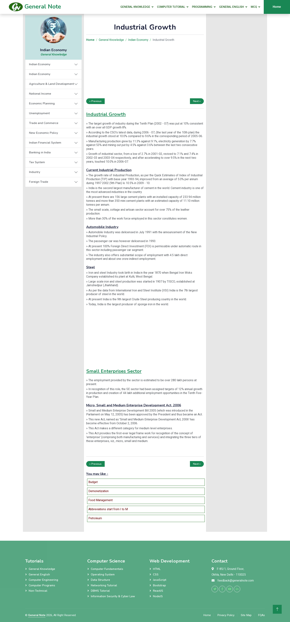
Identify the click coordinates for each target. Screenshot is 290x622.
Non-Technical (38, 591)
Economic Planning (42, 103)
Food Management (100, 500)
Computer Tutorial (171, 7)
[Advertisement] (145, 71)
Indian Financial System (45, 143)
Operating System (103, 574)
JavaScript (159, 580)
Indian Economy (39, 64)
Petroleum (95, 518)
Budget (93, 482)
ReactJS (158, 591)
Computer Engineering (43, 580)
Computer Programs (42, 585)
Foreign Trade (38, 182)
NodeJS (158, 596)
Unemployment (39, 113)
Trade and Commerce (43, 123)
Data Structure (100, 580)
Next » (197, 101)
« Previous (95, 101)
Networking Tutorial (104, 585)
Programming (202, 7)
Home (277, 6)
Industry (34, 172)
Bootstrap (159, 585)
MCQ (254, 7)
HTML (157, 569)
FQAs (261, 615)
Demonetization (98, 491)
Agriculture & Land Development (51, 84)
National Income (40, 94)
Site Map (246, 615)
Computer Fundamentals (107, 569)
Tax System (37, 162)
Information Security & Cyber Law (113, 596)
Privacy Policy (225, 615)
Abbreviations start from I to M (108, 509)
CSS (156, 574)
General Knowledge (135, 7)
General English (231, 7)
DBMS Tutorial (100, 591)
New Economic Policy (43, 133)
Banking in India (40, 152)
